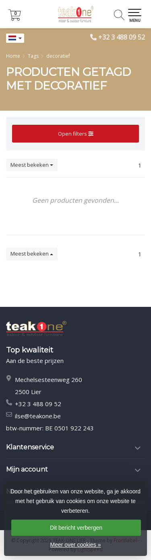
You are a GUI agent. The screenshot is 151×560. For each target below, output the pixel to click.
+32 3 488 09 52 (121, 37)
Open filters (75, 133)
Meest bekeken (31, 164)
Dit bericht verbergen (76, 527)
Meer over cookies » (75, 544)
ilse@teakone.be (38, 416)
